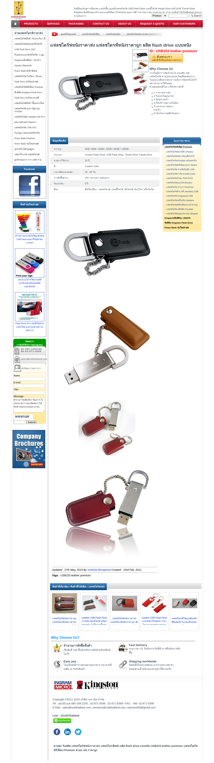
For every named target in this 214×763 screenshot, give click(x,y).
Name (17, 375)
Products (31, 23)
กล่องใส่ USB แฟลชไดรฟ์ (26, 154)
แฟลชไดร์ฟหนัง (113, 34)
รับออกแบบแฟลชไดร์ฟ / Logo (29, 54)
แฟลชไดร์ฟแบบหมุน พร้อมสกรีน (181, 160)
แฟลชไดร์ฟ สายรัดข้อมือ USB (180, 169)
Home (15, 23)
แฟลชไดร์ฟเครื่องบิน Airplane (180, 200)
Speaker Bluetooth (23, 65)
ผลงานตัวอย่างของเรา (25, 122)
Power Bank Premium (24, 138)
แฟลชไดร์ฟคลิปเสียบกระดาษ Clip (182, 205)
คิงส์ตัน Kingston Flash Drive (179, 223)
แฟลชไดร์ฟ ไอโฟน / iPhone (28, 76)
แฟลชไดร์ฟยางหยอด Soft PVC (29, 116)
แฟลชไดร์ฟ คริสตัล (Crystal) (179, 209)
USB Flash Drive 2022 (25, 49)
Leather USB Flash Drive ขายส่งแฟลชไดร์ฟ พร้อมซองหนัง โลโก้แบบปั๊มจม (94, 621)
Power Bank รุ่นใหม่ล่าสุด (177, 227)
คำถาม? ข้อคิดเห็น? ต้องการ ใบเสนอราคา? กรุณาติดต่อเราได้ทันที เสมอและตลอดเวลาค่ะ (29, 405)
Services (53, 23)
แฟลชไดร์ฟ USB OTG (25, 127)
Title (16, 389)
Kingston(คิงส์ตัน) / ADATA (178, 218)
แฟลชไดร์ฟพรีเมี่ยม (91, 34)
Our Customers (184, 23)
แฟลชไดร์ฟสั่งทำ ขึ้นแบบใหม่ (29, 103)
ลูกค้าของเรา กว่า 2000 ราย (28, 159)
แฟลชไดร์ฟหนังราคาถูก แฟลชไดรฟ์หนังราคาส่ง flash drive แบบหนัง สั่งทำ (64, 622)
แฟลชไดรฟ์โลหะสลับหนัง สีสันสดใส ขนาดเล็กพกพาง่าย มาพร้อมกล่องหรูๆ (184, 622)
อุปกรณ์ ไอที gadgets (24, 149)
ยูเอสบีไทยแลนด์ (68, 34)
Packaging (76, 23)
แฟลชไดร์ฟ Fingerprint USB (179, 196)
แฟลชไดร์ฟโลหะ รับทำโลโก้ (179, 178)
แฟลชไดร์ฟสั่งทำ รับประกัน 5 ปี (29, 38)
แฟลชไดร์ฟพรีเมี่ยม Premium (178, 147)
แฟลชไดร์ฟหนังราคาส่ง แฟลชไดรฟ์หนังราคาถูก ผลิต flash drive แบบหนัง (144, 34)
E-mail (17, 382)
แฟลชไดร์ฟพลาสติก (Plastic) (179, 152)
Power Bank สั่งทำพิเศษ (25, 71)
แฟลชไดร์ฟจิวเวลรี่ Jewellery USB (182, 191)
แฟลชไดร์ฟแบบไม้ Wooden (179, 182)
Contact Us (101, 23)
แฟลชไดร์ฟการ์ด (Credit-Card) (180, 174)
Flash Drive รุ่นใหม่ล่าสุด (26, 81)
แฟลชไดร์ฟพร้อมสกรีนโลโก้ (28, 44)
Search (195, 16)
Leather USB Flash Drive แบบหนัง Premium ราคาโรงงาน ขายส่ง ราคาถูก (154, 621)
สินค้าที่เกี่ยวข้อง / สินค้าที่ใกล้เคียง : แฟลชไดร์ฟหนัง (78, 586)
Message (18, 396)
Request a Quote (152, 23)
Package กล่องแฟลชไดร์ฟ (27, 133)
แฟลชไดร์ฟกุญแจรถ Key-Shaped (182, 213)
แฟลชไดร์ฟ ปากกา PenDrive (179, 187)
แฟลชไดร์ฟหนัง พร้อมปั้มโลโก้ (180, 156)
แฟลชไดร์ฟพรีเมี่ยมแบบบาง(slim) (181, 165)
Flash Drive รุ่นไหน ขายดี (26, 97)
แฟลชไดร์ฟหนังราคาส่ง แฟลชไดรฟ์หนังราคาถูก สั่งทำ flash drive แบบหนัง (124, 622)
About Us (124, 23)
